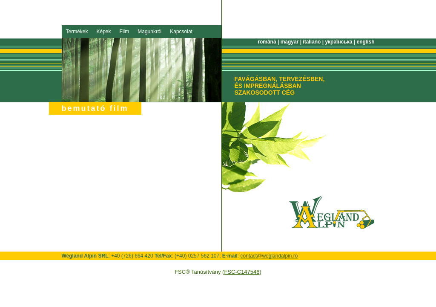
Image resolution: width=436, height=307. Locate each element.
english (365, 42)
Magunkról (149, 32)
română (267, 42)
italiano (312, 42)
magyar (290, 42)
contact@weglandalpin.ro (269, 256)
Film (124, 32)
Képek (104, 32)
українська (338, 42)
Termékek (77, 32)
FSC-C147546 (241, 272)
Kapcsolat (181, 32)
